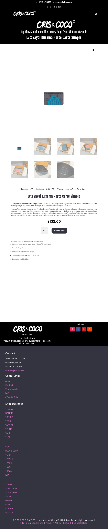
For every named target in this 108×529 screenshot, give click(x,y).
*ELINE (8, 429)
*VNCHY (9, 459)
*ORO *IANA (11, 488)
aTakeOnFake (11, 397)
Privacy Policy (53, 523)
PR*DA (8, 500)
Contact (9, 385)
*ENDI (8, 455)
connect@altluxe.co (14, 370)
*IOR (7, 446)
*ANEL (8, 433)
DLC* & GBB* (11, 450)
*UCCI (8, 467)
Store (28, 189)
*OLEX (8, 504)
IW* (7, 475)
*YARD (8, 463)
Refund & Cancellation (75, 523)
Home (22, 189)
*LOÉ (7, 437)
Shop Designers (38, 189)
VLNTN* (9, 512)
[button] (93, 50)
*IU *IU (8, 496)
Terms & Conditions (32, 523)
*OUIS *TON (50, 189)
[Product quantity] (44, 230)
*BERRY (9, 417)
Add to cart (59, 230)
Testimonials (11, 389)
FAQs (7, 393)
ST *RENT (10, 508)
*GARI (8, 421)
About (8, 381)
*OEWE (8, 484)
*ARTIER (9, 425)
